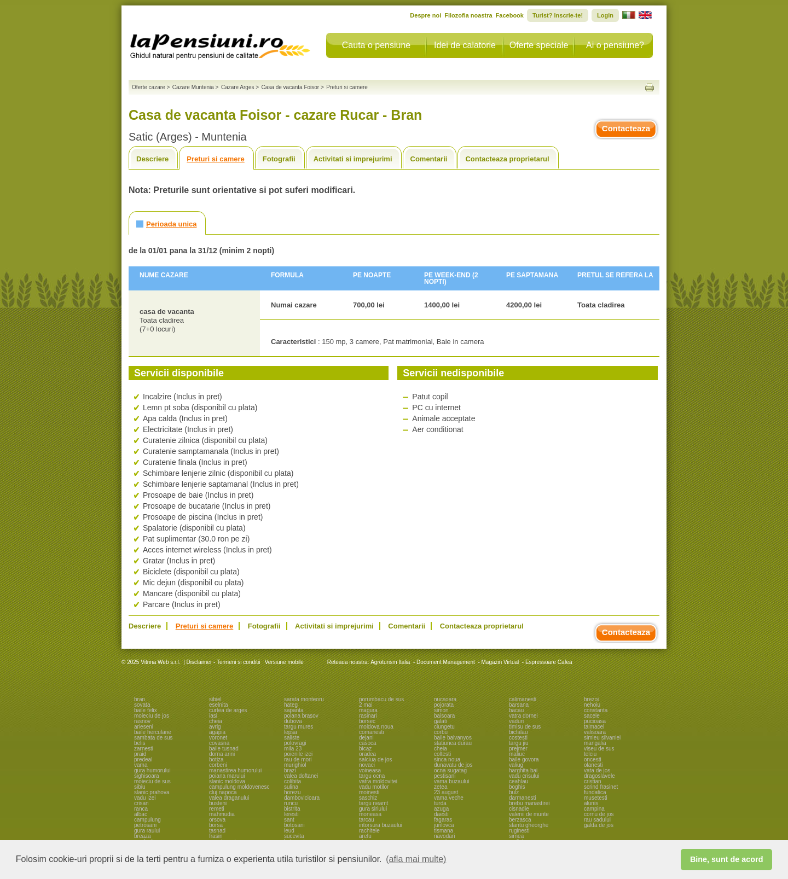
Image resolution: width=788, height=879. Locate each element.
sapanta (294, 710)
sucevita (294, 836)
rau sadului (597, 820)
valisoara (595, 732)
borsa (216, 825)
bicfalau (518, 732)
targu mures (298, 727)
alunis (591, 803)
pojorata (444, 705)
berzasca (520, 820)
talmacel (594, 727)
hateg (291, 705)
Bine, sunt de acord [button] (726, 859)
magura (368, 710)
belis (140, 743)
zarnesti (143, 749)
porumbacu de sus (381, 699)
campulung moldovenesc (239, 787)
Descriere (152, 159)
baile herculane (152, 732)
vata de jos (597, 770)
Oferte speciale (539, 45)
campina (594, 809)
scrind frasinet (601, 787)
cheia (215, 721)
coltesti (442, 754)
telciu (590, 754)
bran (139, 699)
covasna (219, 743)
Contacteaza (626, 128)
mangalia (595, 743)
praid (140, 754)
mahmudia (222, 814)
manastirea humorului (235, 770)
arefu (365, 836)
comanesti (371, 732)
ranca (141, 809)
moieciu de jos (151, 716)
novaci (367, 765)
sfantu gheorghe (528, 825)
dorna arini (222, 754)
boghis (517, 787)
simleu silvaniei (602, 738)
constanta (595, 710)
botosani (294, 825)
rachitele (369, 831)
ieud (289, 831)
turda (440, 803)
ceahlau (518, 781)
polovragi (295, 743)
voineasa (370, 770)
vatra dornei (523, 716)
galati (440, 721)
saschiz (368, 798)
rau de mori (298, 759)
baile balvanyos (453, 738)
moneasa (370, 814)
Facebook (510, 15)
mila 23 (293, 749)
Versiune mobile (283, 662)
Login (605, 15)
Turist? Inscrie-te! (557, 15)
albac (140, 814)
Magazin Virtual (500, 662)
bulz (514, 792)
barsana (519, 705)
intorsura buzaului (380, 825)
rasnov (142, 721)
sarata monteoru (304, 699)
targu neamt (373, 803)
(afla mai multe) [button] (416, 859)
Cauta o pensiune (376, 45)
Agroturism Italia (390, 662)
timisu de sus (525, 727)
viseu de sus (599, 749)
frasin (215, 836)
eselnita (218, 705)
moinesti (369, 792)
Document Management (445, 662)
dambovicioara (302, 798)
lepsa (290, 732)
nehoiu (592, 705)
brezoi (591, 699)
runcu (291, 803)
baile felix (145, 710)
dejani (366, 738)
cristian (592, 781)
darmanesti (522, 798)
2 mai (365, 705)
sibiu (140, 787)
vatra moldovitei (378, 781)
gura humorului (152, 770)
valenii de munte (529, 814)
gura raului (147, 831)
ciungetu (444, 727)
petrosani (145, 825)
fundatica (595, 792)
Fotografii (279, 159)
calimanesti (522, 699)
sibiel (215, 699)
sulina (291, 787)
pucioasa (595, 721)
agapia (217, 732)
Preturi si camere (216, 159)
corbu (441, 732)
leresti (291, 814)
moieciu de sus (152, 781)
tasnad (217, 831)
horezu (292, 792)
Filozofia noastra (468, 15)
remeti (216, 809)
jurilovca (444, 825)
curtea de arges (228, 710)
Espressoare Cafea (548, 662)
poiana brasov (301, 716)
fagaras (443, 820)
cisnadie (519, 809)
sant (289, 820)
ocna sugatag (450, 770)
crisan (141, 803)
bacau (516, 710)
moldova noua (376, 727)
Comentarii (429, 159)
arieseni (143, 727)
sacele (592, 716)
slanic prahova (151, 792)
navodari (444, 836)
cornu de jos (598, 814)
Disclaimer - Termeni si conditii (223, 662)
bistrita (292, 809)
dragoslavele (599, 776)
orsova (217, 820)
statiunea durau (453, 743)
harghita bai (523, 770)
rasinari (368, 716)
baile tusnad (224, 749)
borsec (367, 721)
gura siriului (373, 809)
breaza (142, 836)
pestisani (444, 776)
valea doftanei (301, 776)
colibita (292, 781)
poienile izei (298, 754)
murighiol (295, 765)
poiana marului (227, 776)
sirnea (516, 836)
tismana (443, 831)
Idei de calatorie (465, 45)
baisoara (444, 716)
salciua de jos (375, 759)
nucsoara (445, 699)
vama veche (448, 798)
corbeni (218, 765)
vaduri (516, 721)
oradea (367, 754)
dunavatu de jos (453, 765)
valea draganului (229, 798)
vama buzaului (451, 781)
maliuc (517, 754)
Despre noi (425, 15)
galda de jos (598, 825)
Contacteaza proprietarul (507, 159)
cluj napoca (223, 792)
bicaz (365, 749)
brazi (290, 770)
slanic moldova (227, 781)
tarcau (366, 820)
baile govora (523, 759)
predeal (143, 759)
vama (140, 765)
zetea (440, 787)
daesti (441, 814)
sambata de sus (153, 738)
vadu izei (144, 798)
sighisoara (146, 776)
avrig (215, 727)
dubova (293, 721)
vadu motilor (374, 787)
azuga (441, 809)
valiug (516, 765)
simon (441, 710)
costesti (518, 738)
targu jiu (519, 743)
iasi (213, 716)
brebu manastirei (529, 803)
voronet (218, 738)
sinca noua (447, 759)
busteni (218, 803)
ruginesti (519, 831)
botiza (216, 759)
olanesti (593, 765)
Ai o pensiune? (615, 45)
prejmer (518, 749)
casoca (367, 743)
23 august (446, 792)
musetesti (595, 798)
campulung (147, 820)
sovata (142, 705)
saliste (291, 738)
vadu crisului (524, 776)
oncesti (592, 759)
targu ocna (372, 776)
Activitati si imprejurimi (353, 159)
